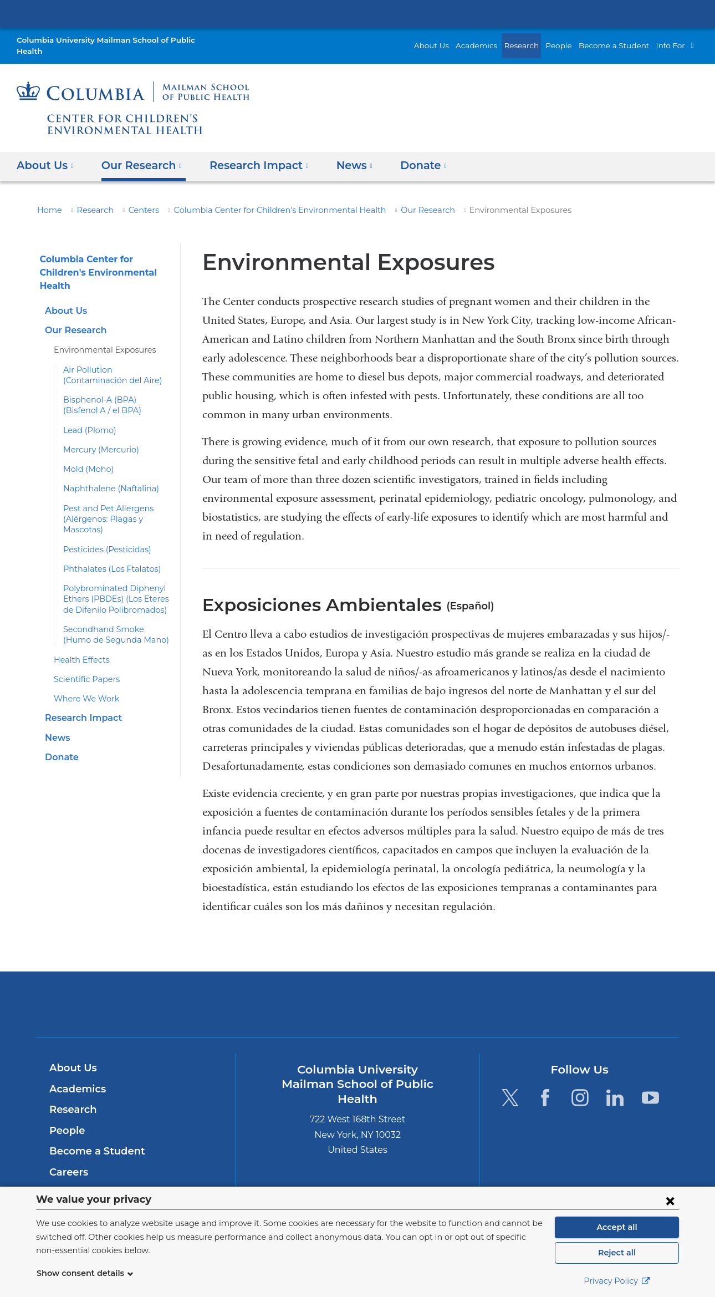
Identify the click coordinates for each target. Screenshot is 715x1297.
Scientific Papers (83, 667)
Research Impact (80, 706)
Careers (67, 1161)
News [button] (340, 154)
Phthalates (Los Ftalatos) (107, 557)
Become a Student (621, 39)
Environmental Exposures (99, 338)
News (56, 726)
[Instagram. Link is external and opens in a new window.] (580, 1086)
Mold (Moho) (85, 458)
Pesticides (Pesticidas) (103, 537)
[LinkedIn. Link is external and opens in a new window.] (615, 1086)
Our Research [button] (137, 154)
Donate (60, 745)
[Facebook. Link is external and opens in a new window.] (545, 1086)
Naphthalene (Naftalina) (105, 477)
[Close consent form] (670, 1200)
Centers (136, 199)
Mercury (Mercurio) (97, 438)
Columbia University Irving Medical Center (357, 13)
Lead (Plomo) (87, 418)
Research (536, 39)
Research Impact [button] (249, 154)
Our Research (392, 199)
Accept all (617, 1227)
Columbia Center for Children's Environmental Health (259, 199)
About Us (454, 39)
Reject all (616, 1252)
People (571, 39)
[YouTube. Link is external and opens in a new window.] (650, 1086)
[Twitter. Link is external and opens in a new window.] (509, 1086)
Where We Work (83, 687)
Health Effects (78, 648)
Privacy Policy (617, 1280)
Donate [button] (405, 154)
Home (47, 199)
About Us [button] (45, 154)
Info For (672, 39)
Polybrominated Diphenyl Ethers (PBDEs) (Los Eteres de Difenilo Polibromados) (112, 588)
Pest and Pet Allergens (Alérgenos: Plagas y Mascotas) (103, 507)
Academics (495, 39)
